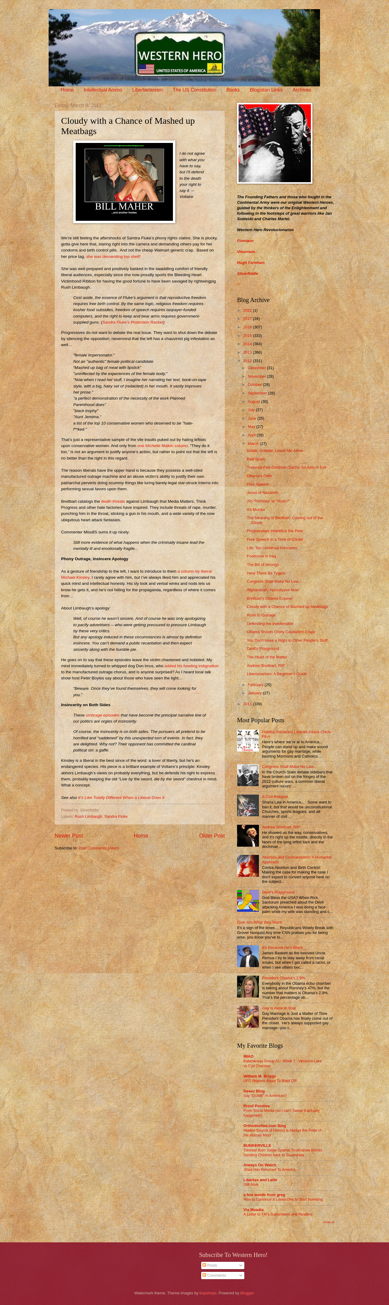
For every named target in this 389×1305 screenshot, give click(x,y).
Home (67, 89)
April (252, 435)
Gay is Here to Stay (279, 1008)
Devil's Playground (263, 648)
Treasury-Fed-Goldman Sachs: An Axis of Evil (286, 467)
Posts (209, 1265)
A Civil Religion (275, 796)
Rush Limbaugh (88, 816)
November (257, 376)
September (258, 393)
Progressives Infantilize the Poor (275, 531)
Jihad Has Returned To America (269, 1170)
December (257, 368)
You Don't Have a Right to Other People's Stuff (287, 640)
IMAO (248, 1056)
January (255, 693)
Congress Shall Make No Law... (274, 581)
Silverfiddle (247, 273)
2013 (248, 352)
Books (233, 89)
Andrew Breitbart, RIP (266, 665)
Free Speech (258, 484)
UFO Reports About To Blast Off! (270, 1081)
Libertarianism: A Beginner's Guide (277, 674)
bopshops (207, 1293)
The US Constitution (194, 89)
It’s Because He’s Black (282, 947)
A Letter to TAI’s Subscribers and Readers (277, 1214)
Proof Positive (256, 1106)
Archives (302, 89)
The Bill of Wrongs (263, 564)
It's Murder (256, 509)
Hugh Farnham (251, 262)
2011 (248, 704)
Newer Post (69, 836)
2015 (248, 335)
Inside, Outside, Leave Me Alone (275, 450)
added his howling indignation (191, 666)
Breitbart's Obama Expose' (270, 598)
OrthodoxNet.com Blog (264, 1125)
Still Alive (250, 1184)
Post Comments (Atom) (99, 848)
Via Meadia (253, 1209)
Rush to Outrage (261, 615)
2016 (248, 327)
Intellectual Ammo (103, 89)
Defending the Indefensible (270, 623)
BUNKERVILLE (257, 1145)
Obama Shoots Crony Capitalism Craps (281, 632)
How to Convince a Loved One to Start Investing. (283, 1199)
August (254, 401)
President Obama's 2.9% (283, 978)
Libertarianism (147, 89)
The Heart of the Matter (267, 657)
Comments (214, 1275)
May (252, 426)
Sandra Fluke (116, 816)
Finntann (245, 240)
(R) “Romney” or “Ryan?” (268, 501)
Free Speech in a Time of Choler (275, 539)
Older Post (212, 836)
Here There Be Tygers (266, 573)
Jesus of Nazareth (262, 492)
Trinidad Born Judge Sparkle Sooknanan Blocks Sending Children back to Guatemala (282, 1152)
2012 (248, 361)
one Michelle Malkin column (162, 445)
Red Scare (256, 459)
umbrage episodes (102, 715)
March (254, 443)
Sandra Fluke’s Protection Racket (132, 322)
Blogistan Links (266, 89)
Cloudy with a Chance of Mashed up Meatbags (287, 606)
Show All (328, 1222)
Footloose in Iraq (261, 556)
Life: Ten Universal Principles (272, 548)
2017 (248, 318)
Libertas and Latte (260, 1180)
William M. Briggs (259, 1076)
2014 (248, 344)
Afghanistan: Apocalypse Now (272, 590)
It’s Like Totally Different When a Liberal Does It (121, 797)
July (252, 410)
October (255, 384)
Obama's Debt (259, 476)
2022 (248, 310)
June (252, 418)
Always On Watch (259, 1165)
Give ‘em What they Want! (259, 922)
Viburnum (246, 251)
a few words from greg (264, 1194)
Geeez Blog (254, 1091)
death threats (113, 501)
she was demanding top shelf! (113, 256)
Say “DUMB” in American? (265, 1096)
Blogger (247, 1293)
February (256, 684)
